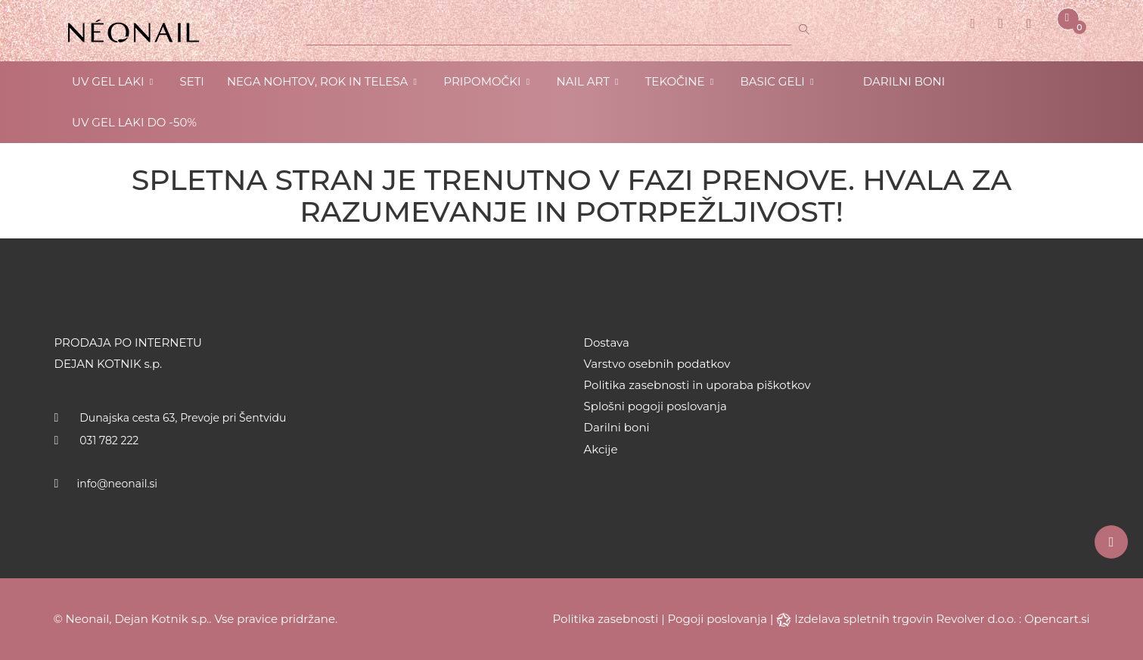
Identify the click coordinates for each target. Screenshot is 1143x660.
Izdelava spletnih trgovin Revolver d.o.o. (906, 619)
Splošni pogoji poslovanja (655, 406)
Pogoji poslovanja (718, 619)
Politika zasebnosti (606, 619)
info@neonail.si (117, 483)
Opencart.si (1056, 619)
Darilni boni (617, 427)
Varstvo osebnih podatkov (657, 363)
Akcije (601, 449)
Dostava (606, 342)
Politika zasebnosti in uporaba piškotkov (697, 385)
